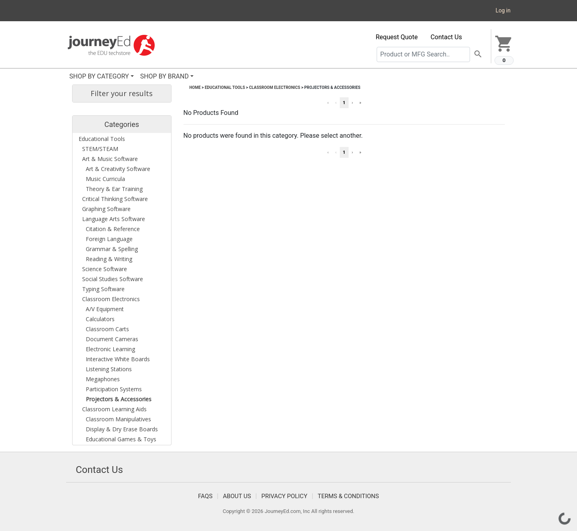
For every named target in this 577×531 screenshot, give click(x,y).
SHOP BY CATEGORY (99, 76)
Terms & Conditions (348, 496)
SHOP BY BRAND (164, 76)
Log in (503, 10)
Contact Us (446, 37)
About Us (237, 496)
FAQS (205, 496)
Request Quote (397, 37)
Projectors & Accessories (332, 87)
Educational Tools (225, 87)
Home (195, 87)
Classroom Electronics (274, 87)
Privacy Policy (284, 496)
